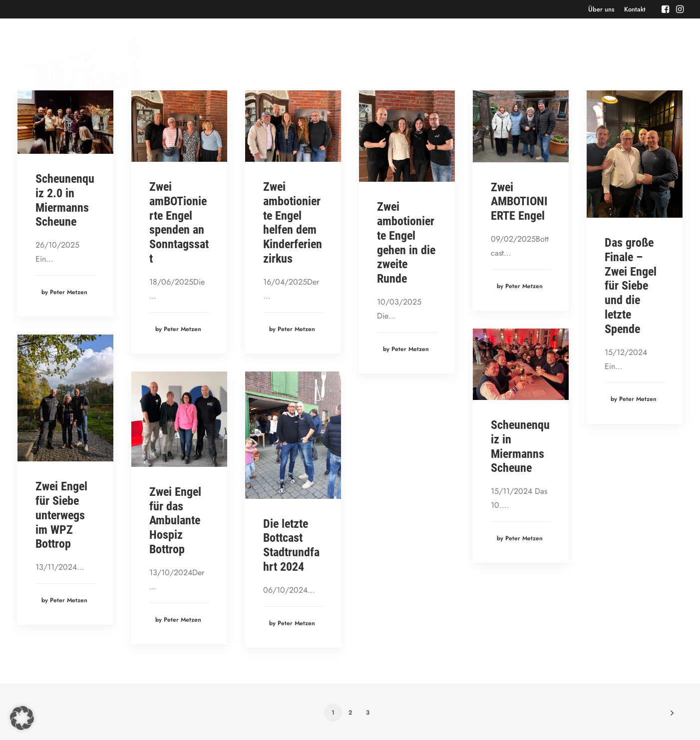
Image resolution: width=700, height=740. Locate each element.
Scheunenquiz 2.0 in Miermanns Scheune (64, 200)
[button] (665, 9)
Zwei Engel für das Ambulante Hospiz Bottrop (175, 520)
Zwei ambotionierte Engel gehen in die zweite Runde (406, 243)
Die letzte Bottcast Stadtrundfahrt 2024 (291, 545)
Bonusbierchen (546, 62)
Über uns (601, 9)
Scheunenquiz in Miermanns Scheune (520, 446)
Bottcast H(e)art (612, 62)
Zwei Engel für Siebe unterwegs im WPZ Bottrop (61, 515)
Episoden (406, 62)
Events (448, 62)
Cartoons (668, 62)
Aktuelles (490, 62)
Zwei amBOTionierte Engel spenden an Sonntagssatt (179, 223)
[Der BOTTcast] (80, 62)
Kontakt (635, 9)
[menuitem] (601, 9)
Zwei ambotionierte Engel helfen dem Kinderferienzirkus (292, 223)
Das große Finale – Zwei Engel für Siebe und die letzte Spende (631, 286)
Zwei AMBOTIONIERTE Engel (519, 201)
